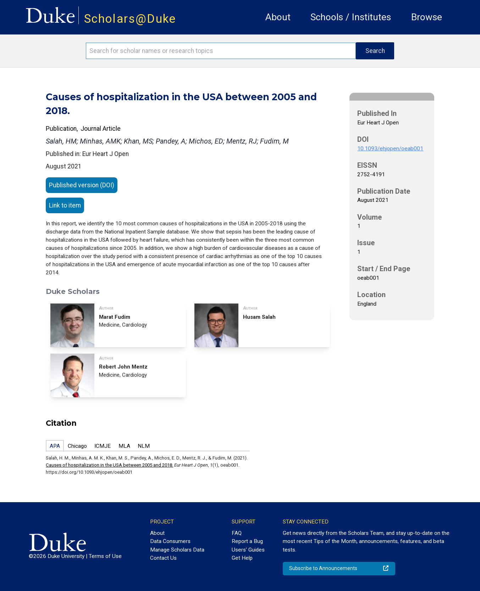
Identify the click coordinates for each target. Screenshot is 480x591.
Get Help (242, 558)
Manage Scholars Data (177, 550)
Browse (426, 17)
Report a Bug (247, 541)
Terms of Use (105, 556)
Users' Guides (248, 550)
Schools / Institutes (350, 17)
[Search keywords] (221, 51)
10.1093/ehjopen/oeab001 (390, 148)
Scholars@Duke (130, 19)
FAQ (237, 533)
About (278, 17)
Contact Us (163, 558)
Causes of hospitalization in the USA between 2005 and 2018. (109, 465)
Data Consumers (170, 541)
